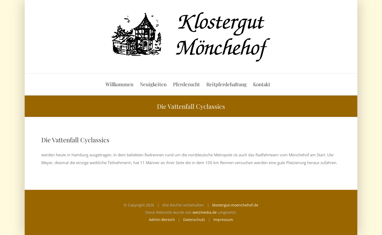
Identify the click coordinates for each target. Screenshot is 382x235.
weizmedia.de (205, 212)
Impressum (223, 219)
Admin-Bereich (162, 219)
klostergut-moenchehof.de (235, 205)
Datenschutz (194, 219)
